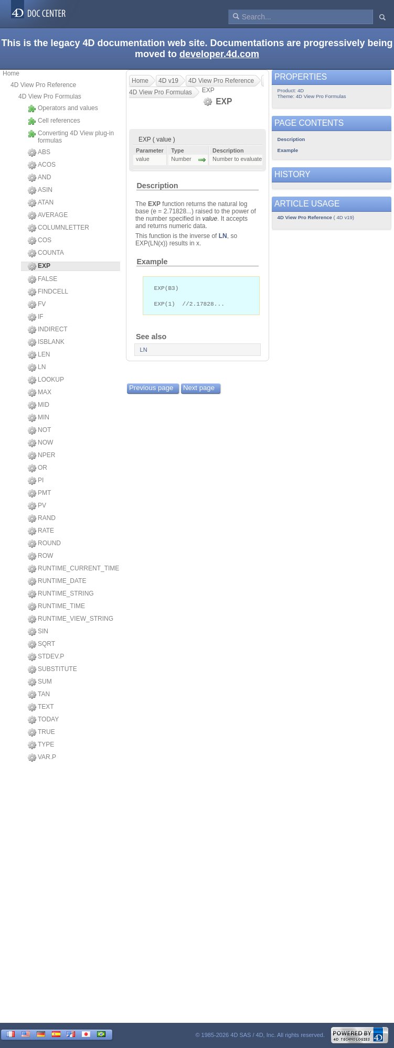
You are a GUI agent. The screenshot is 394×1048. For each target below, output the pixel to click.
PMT (39, 493)
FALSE (42, 279)
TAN (39, 694)
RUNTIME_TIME (56, 606)
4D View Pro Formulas (49, 96)
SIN (38, 632)
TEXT (41, 707)
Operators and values (63, 108)
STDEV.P (46, 657)
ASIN (40, 190)
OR (37, 468)
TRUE (41, 732)
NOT (39, 430)
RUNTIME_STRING (61, 594)
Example (151, 261)
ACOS (42, 165)
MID (38, 405)
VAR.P (42, 757)
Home (11, 73)
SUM (40, 682)
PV (37, 506)
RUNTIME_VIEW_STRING (70, 619)
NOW (40, 443)
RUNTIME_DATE (57, 581)
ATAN (41, 203)
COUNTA (46, 253)
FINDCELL (48, 292)
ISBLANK (46, 342)
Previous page (151, 389)
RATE (41, 531)
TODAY (43, 720)
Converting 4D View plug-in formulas (71, 136)
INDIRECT (48, 330)
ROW (40, 556)
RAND (42, 518)
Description (157, 185)
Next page (199, 389)
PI (36, 481)
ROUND (44, 543)
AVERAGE (48, 215)
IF (36, 317)
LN (37, 367)
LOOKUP (46, 380)
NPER (41, 455)
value (209, 218)
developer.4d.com (219, 54)
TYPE (41, 745)
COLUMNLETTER (58, 228)
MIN (38, 418)
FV (37, 304)
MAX (39, 392)
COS (39, 240)
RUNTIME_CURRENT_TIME (73, 569)
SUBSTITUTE (52, 669)
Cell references (54, 121)
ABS (39, 152)
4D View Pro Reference (43, 85)
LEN (39, 355)
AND (39, 178)
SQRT (41, 644)
